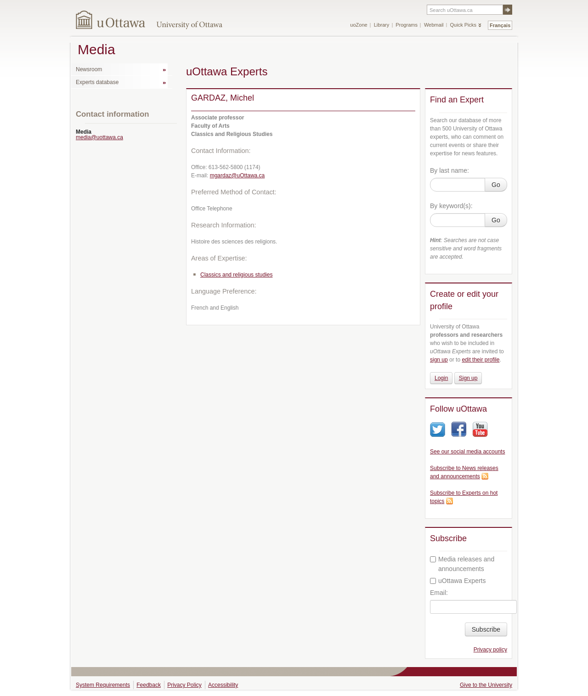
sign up (439, 359)
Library (382, 25)
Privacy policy (490, 649)
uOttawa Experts (458, 580)
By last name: (449, 170)
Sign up (468, 378)
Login (441, 378)
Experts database (97, 82)
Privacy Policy (184, 685)
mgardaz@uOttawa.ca (237, 175)
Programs (407, 25)
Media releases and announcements (462, 563)
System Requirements (103, 685)
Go (496, 184)
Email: (439, 592)
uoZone (358, 25)
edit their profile (480, 359)
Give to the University (486, 685)
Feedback (148, 685)
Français (500, 25)
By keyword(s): (451, 205)
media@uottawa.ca (99, 137)
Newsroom (89, 69)
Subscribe (486, 629)
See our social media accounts (467, 451)
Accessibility (223, 685)
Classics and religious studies (236, 275)
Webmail (434, 25)
